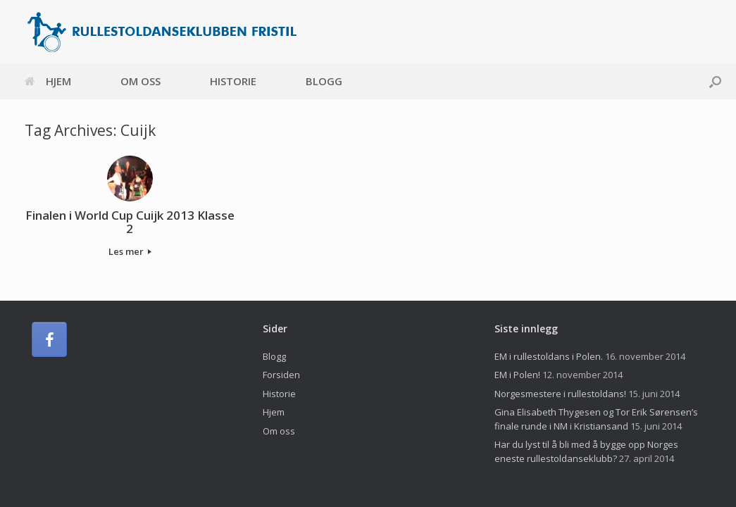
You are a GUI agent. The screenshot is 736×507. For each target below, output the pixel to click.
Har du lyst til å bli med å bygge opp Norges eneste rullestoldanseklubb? (586, 451)
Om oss (140, 81)
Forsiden (281, 374)
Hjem (48, 81)
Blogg (324, 81)
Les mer (129, 251)
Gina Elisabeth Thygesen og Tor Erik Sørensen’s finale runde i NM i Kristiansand (596, 419)
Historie (233, 81)
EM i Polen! (517, 374)
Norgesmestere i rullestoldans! (560, 393)
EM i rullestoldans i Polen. (548, 356)
